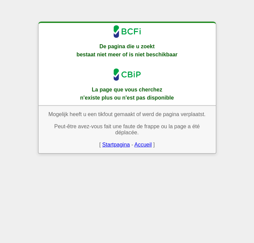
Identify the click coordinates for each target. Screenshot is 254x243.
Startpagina (116, 144)
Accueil (143, 144)
